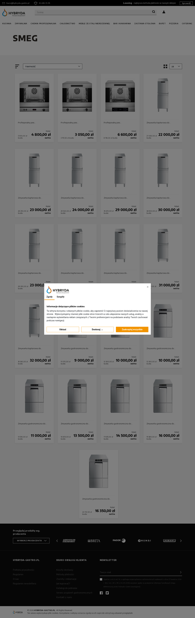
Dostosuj (97, 329)
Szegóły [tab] (60, 297)
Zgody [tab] (49, 297)
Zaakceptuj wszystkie (132, 329)
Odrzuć (62, 329)
